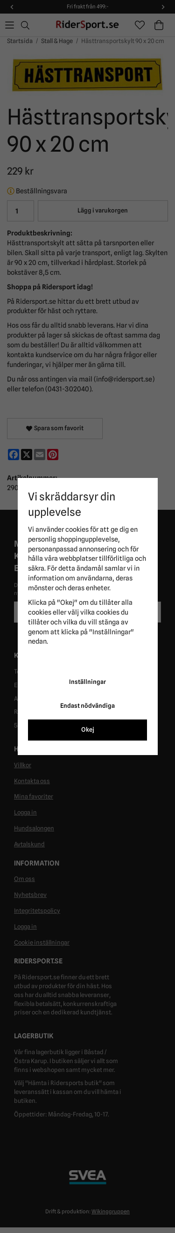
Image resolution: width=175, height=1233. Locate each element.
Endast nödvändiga (87, 705)
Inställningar (87, 681)
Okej (87, 729)
